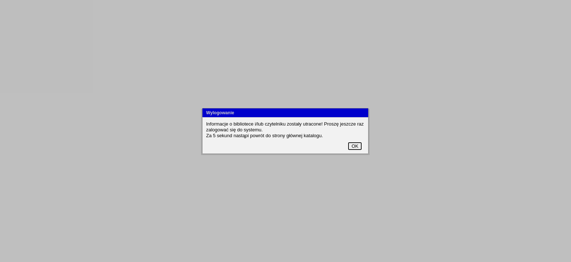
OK (354, 146)
